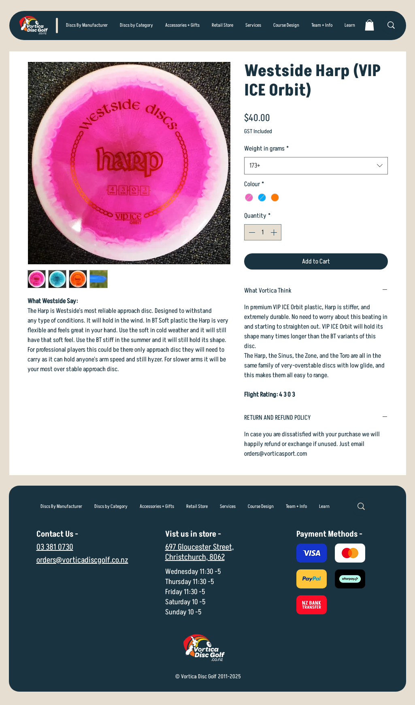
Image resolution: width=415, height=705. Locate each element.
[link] (369, 24)
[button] (136, 25)
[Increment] (274, 232)
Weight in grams (266, 148)
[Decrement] (251, 232)
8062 (217, 557)
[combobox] (316, 165)
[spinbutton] (263, 232)
